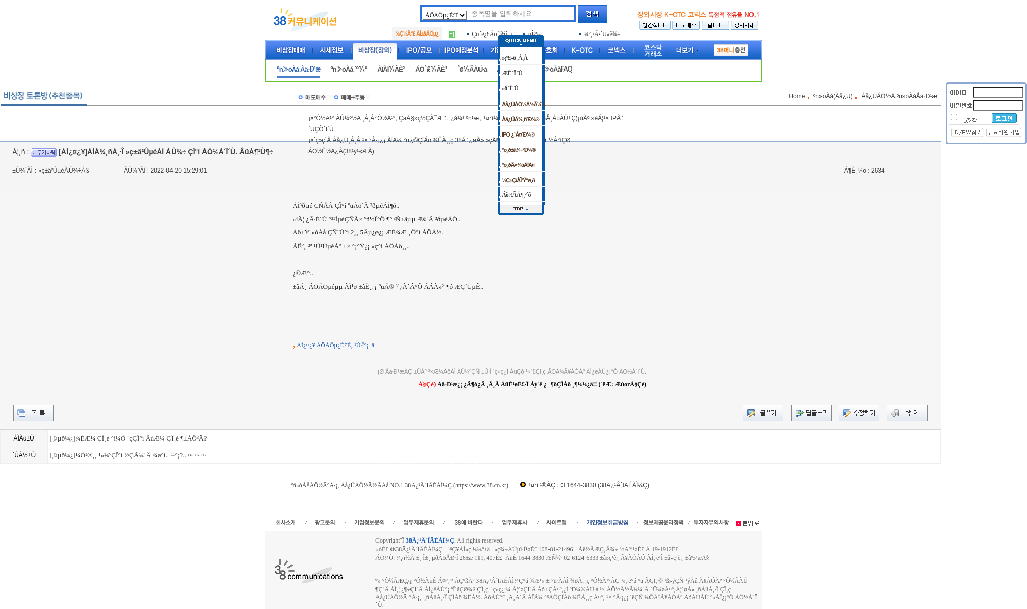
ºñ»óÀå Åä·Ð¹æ (298, 69)
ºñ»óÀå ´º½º (348, 69)
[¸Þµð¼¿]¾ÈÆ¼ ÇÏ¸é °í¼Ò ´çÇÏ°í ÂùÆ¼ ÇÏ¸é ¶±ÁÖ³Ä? (128, 438)
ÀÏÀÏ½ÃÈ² (391, 69)
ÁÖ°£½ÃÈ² (431, 69)
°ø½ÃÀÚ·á (472, 69)
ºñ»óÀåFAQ (555, 69)
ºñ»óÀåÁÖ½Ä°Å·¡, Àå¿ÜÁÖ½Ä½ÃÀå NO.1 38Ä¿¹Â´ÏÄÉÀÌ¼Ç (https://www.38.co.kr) (399, 485)
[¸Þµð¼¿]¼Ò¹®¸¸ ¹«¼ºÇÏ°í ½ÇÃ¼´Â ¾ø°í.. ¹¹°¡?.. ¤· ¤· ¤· (127, 455)
